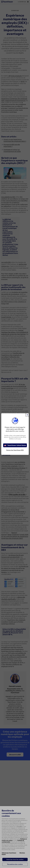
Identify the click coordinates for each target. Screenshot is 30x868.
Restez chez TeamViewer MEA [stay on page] (15, 450)
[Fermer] (27, 414)
